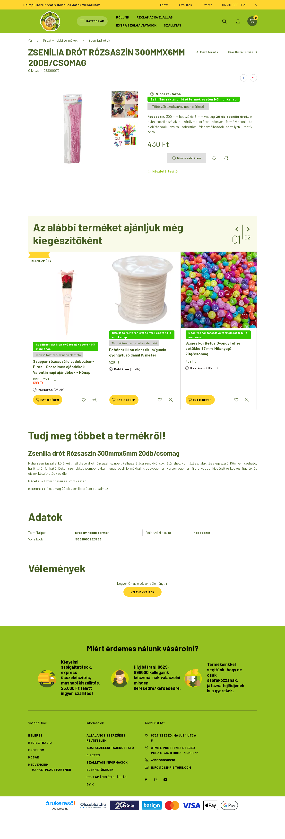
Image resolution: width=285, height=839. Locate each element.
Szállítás (172, 25)
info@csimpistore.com (171, 767)
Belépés (35, 735)
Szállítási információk (107, 762)
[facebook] (243, 78)
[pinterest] (253, 78)
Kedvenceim (38, 764)
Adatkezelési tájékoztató (110, 748)
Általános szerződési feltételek (106, 737)
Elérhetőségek (99, 769)
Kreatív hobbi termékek (60, 40)
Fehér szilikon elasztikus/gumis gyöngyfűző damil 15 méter (137, 352)
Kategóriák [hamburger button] (92, 21)
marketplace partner (51, 769)
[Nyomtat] (226, 158)
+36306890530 (163, 760)
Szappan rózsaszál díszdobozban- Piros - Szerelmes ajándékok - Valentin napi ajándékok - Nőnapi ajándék (63, 369)
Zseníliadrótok (99, 40)
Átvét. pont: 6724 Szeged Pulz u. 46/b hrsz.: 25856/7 (174, 750)
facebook (146, 779)
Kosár (33, 757)
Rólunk (122, 17)
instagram (156, 779)
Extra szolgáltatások (136, 25)
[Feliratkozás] (162, 171)
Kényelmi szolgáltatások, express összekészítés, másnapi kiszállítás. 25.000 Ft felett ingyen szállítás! (80, 677)
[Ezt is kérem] (47, 400)
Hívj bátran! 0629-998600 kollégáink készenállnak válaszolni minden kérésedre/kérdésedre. (157, 677)
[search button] (224, 21)
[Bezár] (255, 5)
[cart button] (252, 21)
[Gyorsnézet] (94, 400)
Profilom (36, 750)
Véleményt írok (142, 592)
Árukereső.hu (60, 808)
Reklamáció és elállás (106, 777)
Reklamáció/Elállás (155, 17)
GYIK (90, 784)
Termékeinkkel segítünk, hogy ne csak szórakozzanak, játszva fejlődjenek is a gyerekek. (225, 677)
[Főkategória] (30, 40)
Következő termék (242, 52)
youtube (165, 779)
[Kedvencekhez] (214, 158)
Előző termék (207, 52)
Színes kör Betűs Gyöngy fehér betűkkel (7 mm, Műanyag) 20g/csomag (212, 348)
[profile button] (238, 21)
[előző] (237, 229)
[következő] (247, 229)
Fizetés (93, 755)
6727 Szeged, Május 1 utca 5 (173, 737)
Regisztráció (40, 742)
